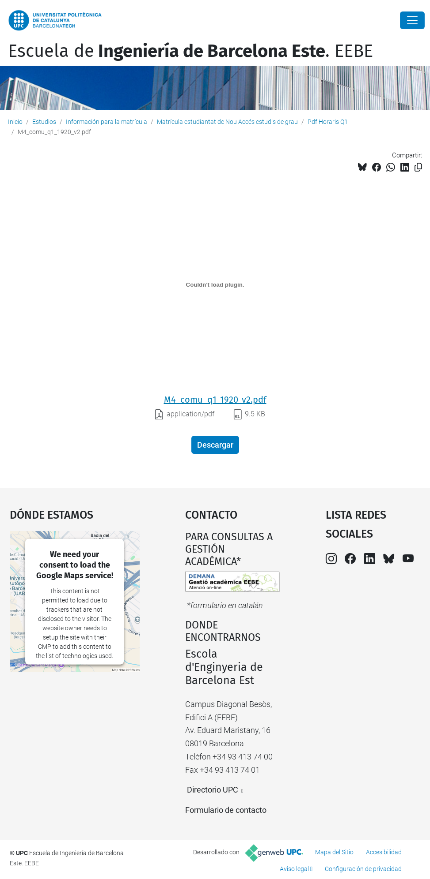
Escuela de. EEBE (190, 51)
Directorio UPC (212, 789)
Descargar (215, 444)
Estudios (44, 121)
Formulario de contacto (225, 810)
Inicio (15, 121)
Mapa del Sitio (334, 852)
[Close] (412, 20)
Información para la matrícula (106, 121)
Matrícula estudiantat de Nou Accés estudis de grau (227, 121)
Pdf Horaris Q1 (328, 121)
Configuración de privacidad (363, 868)
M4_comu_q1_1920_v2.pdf (215, 399)
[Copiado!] (418, 167)
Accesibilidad (384, 852)
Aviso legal (294, 868)
